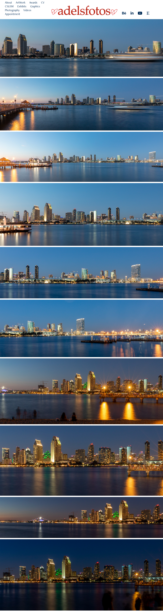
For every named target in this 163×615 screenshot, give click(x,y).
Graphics (35, 6)
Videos (27, 10)
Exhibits (21, 6)
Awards (33, 2)
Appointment (12, 14)
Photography (12, 10)
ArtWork (20, 2)
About (8, 2)
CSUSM (9, 6)
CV (42, 2)
